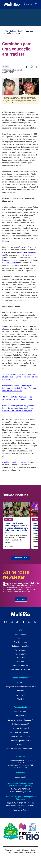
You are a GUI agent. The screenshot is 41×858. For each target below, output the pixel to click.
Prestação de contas (20, 728)
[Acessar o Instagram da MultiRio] (11, 622)
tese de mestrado (12, 263)
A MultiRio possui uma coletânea (15, 462)
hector (20, 691)
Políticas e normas (20, 724)
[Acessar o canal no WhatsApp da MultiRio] (29, 622)
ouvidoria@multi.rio (20, 777)
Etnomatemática (8, 260)
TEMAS (21, 699)
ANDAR (20, 682)
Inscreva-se (21, 599)
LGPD (20, 745)
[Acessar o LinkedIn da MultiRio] (35, 622)
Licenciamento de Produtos (20, 670)
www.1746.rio (23, 810)
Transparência (20, 707)
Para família (20, 658)
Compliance (20, 716)
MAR (5, 326)
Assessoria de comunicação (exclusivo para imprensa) (20, 784)
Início (6, 31)
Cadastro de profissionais (20, 740)
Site (20, 630)
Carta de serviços (20, 711)
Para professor (20, 650)
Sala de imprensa (20, 642)
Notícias (13, 31)
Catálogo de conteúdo (20, 646)
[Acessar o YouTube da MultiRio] (5, 622)
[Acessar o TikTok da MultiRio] (17, 622)
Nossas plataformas (20, 678)
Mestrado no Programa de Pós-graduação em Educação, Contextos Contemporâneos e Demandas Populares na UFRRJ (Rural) (20, 408)
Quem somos (20, 634)
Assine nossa (16, 575)
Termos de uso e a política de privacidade (20, 749)
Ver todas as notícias (20, 558)
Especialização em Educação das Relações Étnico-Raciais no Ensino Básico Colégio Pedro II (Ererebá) (20, 377)
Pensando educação (20, 666)
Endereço (20, 756)
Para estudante (20, 654)
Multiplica (20, 695)
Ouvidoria (20, 773)
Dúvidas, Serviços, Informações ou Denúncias (21, 798)
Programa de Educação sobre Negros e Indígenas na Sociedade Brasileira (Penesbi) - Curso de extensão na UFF (19, 388)
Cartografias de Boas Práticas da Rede (20, 686)
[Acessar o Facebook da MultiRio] (23, 622)
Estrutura (20, 638)
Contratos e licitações (20, 736)
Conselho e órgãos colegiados (20, 720)
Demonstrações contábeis (20, 732)
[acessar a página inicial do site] (12, 4)
